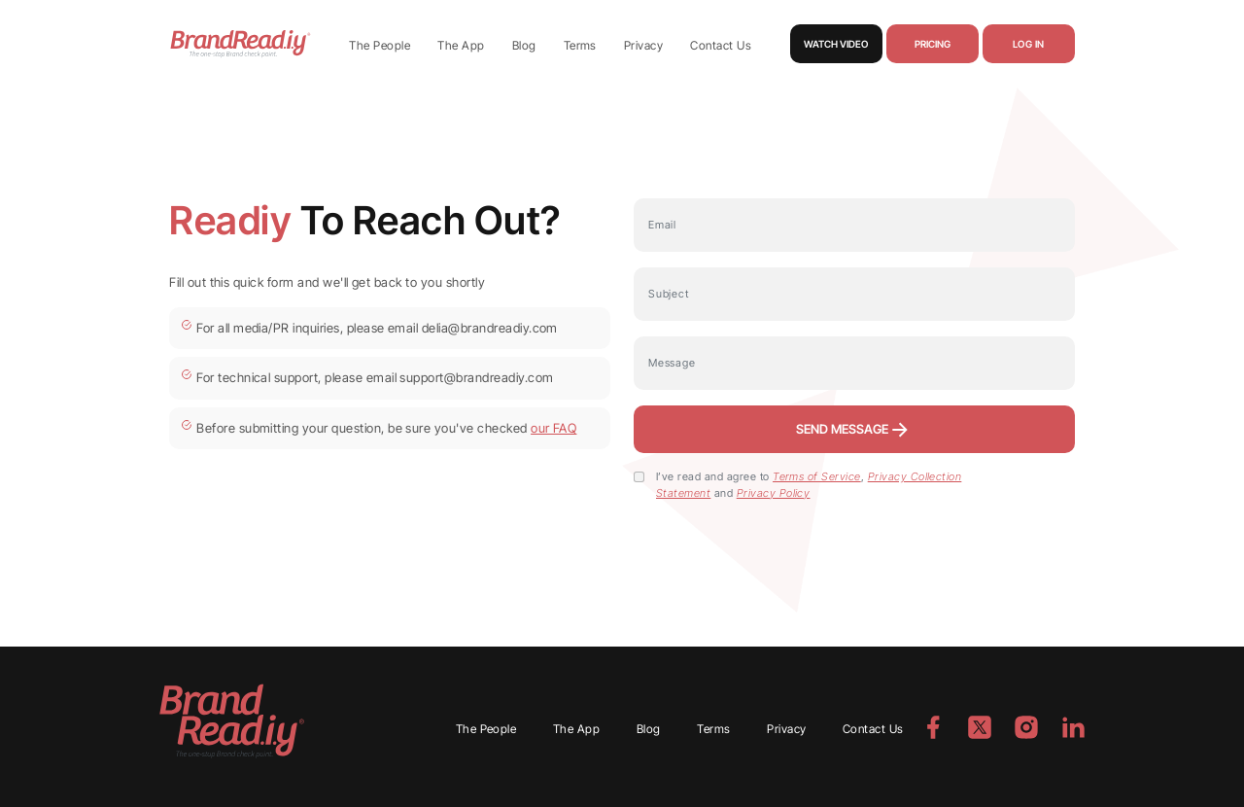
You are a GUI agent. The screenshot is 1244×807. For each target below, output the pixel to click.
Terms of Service (817, 476)
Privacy (643, 45)
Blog (524, 45)
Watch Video (836, 44)
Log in (1029, 44)
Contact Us (720, 45)
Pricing (932, 44)
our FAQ (553, 428)
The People (379, 45)
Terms (580, 45)
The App (460, 45)
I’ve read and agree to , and (808, 485)
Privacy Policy (774, 493)
